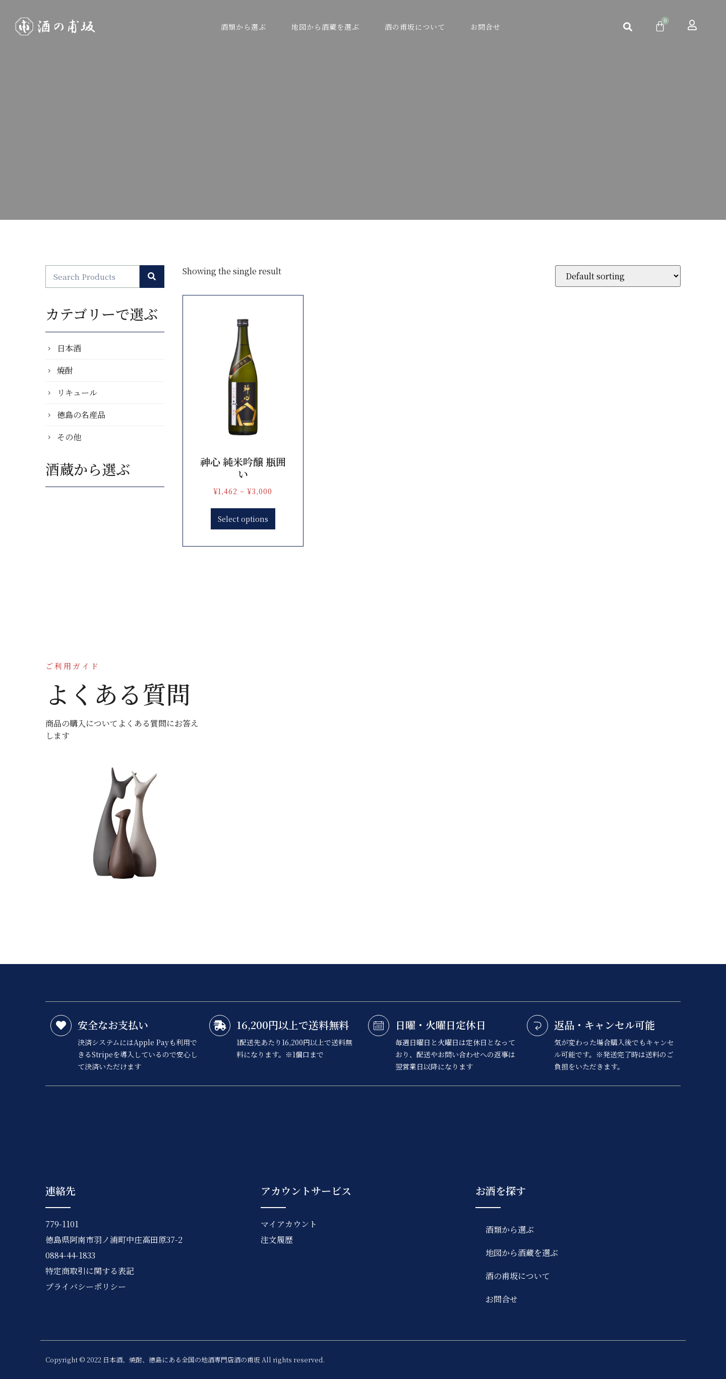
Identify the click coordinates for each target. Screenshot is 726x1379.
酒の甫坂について (415, 27)
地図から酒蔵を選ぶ (325, 27)
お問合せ (485, 27)
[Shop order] (618, 276)
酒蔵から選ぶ (87, 469)
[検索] (152, 276)
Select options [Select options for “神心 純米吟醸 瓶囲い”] (243, 519)
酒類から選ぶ (243, 27)
